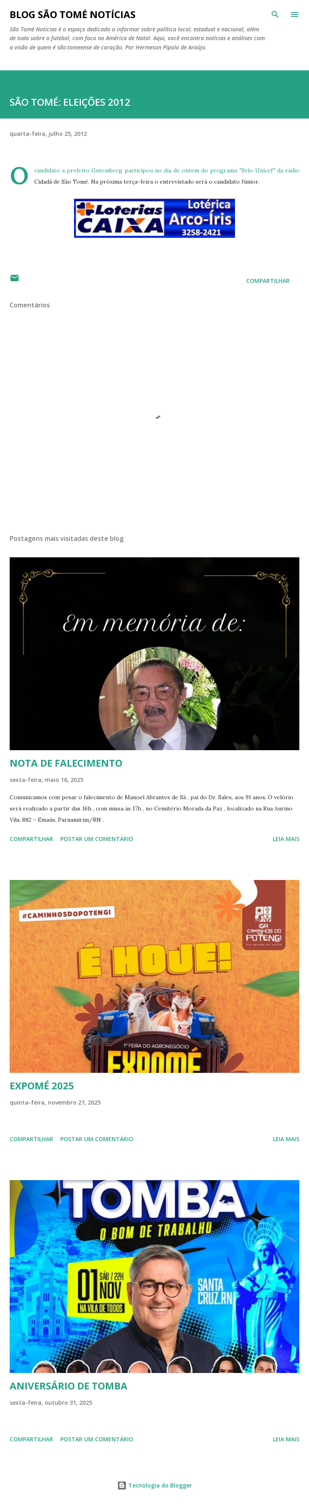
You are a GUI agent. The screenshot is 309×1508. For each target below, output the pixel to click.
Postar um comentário (96, 839)
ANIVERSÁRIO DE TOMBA (69, 1385)
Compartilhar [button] (268, 280)
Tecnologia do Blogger (154, 1485)
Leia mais (286, 839)
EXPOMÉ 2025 (42, 1085)
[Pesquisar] (275, 14)
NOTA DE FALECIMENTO (66, 762)
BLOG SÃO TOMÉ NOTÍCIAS (73, 14)
